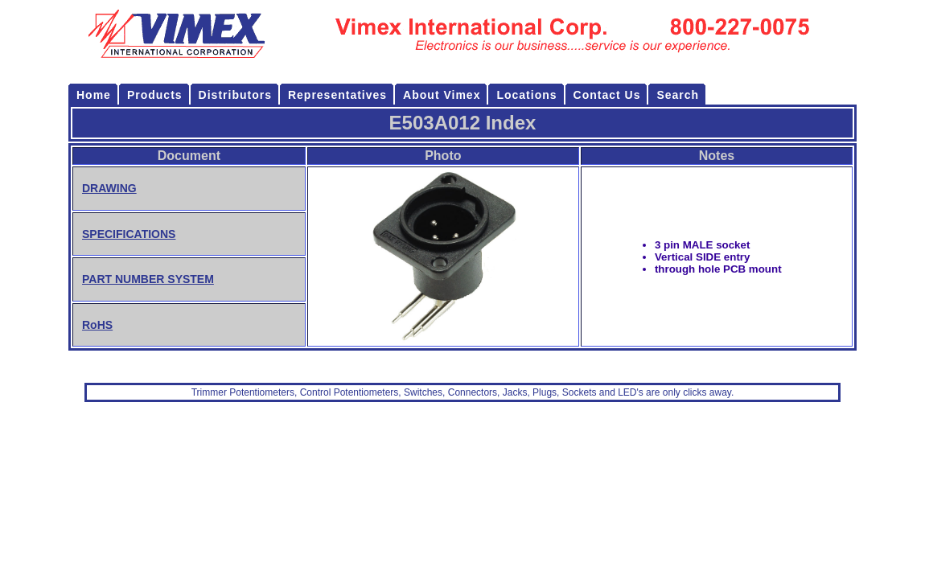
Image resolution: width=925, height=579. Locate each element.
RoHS (97, 324)
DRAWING (109, 188)
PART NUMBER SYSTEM (148, 279)
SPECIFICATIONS (128, 234)
